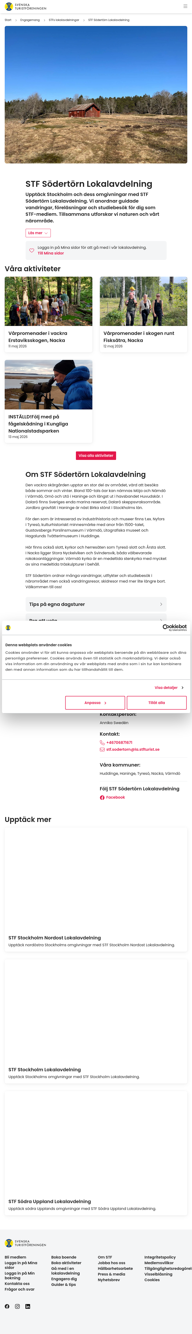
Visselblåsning (158, 1274)
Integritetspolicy (160, 1257)
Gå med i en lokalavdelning (65, 1271)
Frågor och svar (20, 1289)
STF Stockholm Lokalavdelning (44, 1069)
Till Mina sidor (51, 253)
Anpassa (95, 702)
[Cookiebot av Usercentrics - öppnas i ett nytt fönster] (166, 627)
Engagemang (30, 20)
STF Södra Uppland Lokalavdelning (49, 1201)
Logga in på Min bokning (20, 1276)
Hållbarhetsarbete (115, 1268)
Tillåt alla (157, 702)
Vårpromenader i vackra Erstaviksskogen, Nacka (37, 337)
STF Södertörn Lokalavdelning (108, 20)
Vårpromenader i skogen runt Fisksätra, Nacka (139, 337)
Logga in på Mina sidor (21, 1265)
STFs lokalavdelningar (64, 20)
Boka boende (63, 1257)
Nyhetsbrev (109, 1280)
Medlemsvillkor (159, 1263)
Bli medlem (15, 1257)
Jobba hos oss (111, 1263)
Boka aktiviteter (66, 1263)
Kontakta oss (17, 1283)
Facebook (112, 797)
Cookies (152, 1280)
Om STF (105, 1257)
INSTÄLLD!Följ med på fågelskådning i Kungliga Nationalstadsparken (38, 423)
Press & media (111, 1274)
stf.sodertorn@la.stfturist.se (130, 749)
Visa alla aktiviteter (96, 455)
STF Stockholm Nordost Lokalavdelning (54, 937)
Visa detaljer (166, 687)
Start (8, 20)
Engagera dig (64, 1279)
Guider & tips (63, 1284)
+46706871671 (116, 742)
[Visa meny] (185, 6)
